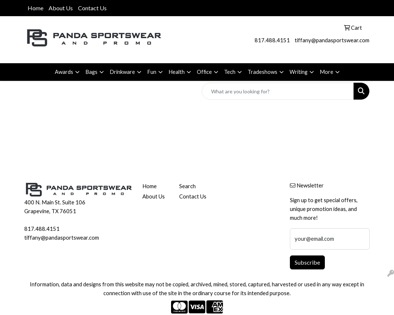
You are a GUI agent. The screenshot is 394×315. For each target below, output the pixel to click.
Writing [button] (299, 72)
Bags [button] (91, 72)
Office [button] (204, 72)
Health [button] (176, 72)
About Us (61, 7)
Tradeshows (262, 72)
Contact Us (92, 7)
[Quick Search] (278, 91)
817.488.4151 (272, 40)
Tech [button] (229, 72)
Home (35, 7)
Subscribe (307, 262)
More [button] (326, 72)
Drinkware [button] (122, 72)
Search (187, 186)
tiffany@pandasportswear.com (332, 40)
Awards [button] (64, 72)
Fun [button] (151, 72)
